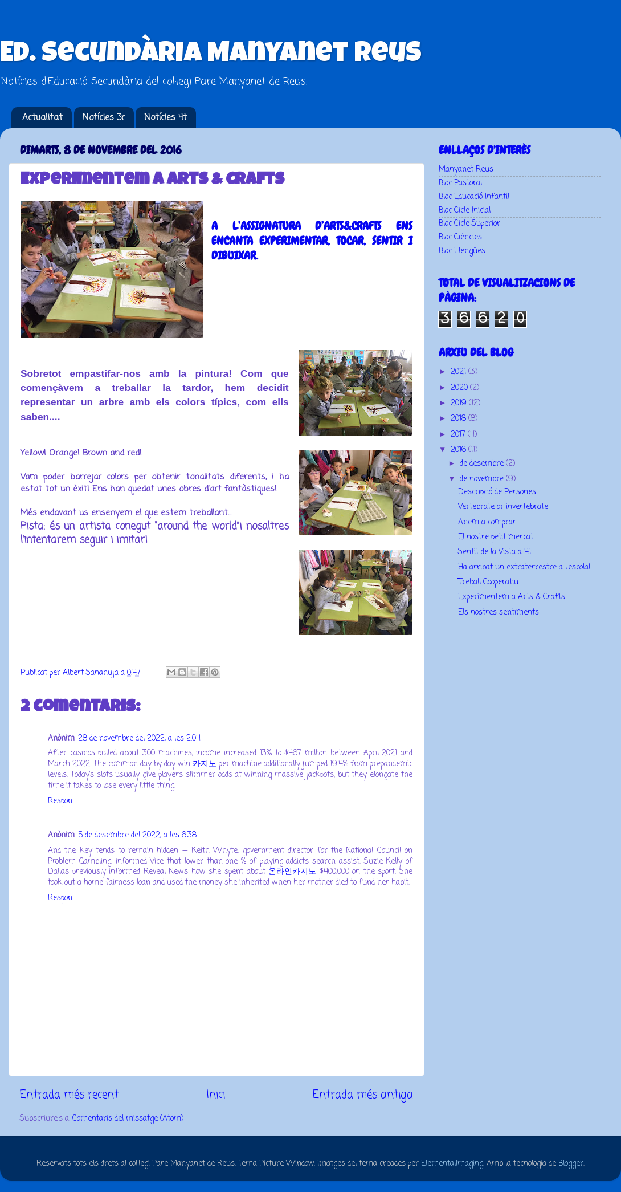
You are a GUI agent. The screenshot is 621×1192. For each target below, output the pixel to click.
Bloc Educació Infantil (474, 197)
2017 (459, 435)
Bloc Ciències (460, 237)
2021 (459, 372)
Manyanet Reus (466, 170)
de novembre (483, 479)
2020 (460, 388)
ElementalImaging (452, 1164)
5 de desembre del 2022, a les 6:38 (137, 835)
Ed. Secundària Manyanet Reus (211, 55)
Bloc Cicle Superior (469, 224)
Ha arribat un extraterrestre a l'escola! (524, 567)
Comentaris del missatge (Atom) (127, 1119)
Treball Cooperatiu (488, 582)
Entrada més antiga (363, 1095)
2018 (459, 419)
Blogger (570, 1164)
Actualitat (42, 118)
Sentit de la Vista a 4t (495, 552)
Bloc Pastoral (460, 183)
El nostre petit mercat (495, 537)
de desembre (483, 464)
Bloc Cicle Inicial (465, 211)
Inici (215, 1095)
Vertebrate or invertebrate (503, 507)
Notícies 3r (104, 118)
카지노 (204, 764)
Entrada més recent (69, 1095)
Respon (60, 801)
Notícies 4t (165, 118)
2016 (459, 450)
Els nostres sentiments (498, 613)
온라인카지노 (292, 872)
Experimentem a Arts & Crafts (511, 597)
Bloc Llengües (462, 251)
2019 (460, 403)
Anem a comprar (487, 522)
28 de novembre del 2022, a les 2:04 (139, 739)
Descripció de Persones (497, 492)
